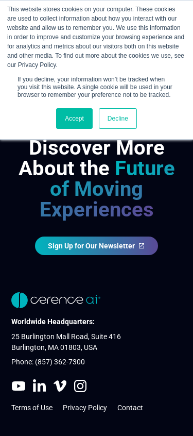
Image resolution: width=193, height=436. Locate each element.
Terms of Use (31, 408)
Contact (130, 408)
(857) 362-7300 (60, 362)
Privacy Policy (85, 408)
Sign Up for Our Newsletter (96, 246)
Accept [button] (74, 118)
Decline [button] (118, 118)
